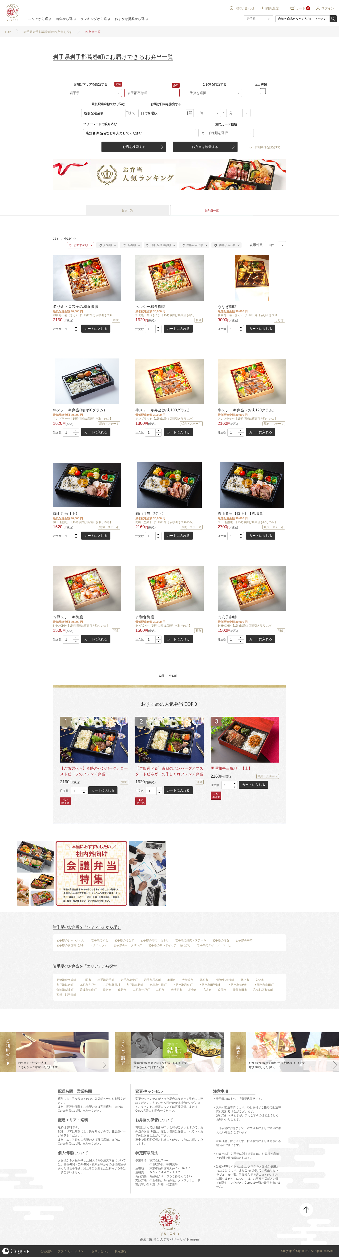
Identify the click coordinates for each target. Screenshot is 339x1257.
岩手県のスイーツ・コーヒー (215, 945)
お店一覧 (127, 210)
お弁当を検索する (205, 147)
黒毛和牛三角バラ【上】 (231, 768)
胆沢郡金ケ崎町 (66, 980)
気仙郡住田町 (158, 985)
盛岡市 (222, 989)
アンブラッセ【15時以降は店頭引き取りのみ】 (83, 418)
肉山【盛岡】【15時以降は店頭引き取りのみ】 (83, 522)
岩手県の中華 (244, 940)
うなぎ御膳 (227, 307)
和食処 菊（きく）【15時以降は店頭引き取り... (84, 315)
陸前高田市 (240, 989)
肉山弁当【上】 (66, 514)
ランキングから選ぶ (95, 19)
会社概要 (46, 1251)
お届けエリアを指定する (90, 84)
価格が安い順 (192, 245)
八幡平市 (176, 989)
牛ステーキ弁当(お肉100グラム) (162, 410)
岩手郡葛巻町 (129, 980)
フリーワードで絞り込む (100, 124)
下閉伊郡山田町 (264, 985)
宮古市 (207, 989)
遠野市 (122, 989)
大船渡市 (187, 980)
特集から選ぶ (66, 19)
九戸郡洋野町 (134, 985)
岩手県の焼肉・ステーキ (190, 940)
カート (300, 8)
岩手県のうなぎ (124, 940)
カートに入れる (95, 328)
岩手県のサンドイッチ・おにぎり (169, 945)
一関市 (87, 980)
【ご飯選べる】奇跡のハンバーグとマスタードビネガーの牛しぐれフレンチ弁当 (169, 771)
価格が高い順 (224, 245)
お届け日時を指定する (166, 104)
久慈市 (259, 980)
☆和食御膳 (144, 617)
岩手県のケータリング (128, 945)
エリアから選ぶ (39, 19)
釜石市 (204, 980)
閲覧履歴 (272, 8)
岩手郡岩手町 (105, 980)
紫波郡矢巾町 (88, 989)
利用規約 (120, 1251)
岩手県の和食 (99, 940)
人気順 (105, 245)
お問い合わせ (244, 8)
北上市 (245, 980)
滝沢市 (107, 989)
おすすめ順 (78, 245)
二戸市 (160, 989)
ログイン (327, 8)
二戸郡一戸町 (141, 989)
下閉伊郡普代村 (238, 985)
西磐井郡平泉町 (66, 994)
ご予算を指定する (214, 84)
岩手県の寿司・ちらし (155, 940)
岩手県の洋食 (220, 940)
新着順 (129, 245)
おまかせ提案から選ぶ (131, 19)
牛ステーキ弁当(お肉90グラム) (79, 410)
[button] (76, 327)
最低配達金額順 (158, 245)
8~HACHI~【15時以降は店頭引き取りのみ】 (81, 625)
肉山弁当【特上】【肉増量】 (242, 514)
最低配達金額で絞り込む (108, 104)
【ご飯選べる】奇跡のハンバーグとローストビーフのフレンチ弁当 (94, 771)
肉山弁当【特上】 (150, 514)
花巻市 (192, 989)
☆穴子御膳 (227, 617)
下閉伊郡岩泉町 (183, 985)
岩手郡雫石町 (152, 980)
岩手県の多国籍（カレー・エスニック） (81, 945)
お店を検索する (133, 147)
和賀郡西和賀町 (263, 989)
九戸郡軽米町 (64, 985)
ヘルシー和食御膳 (150, 307)
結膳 (12, 13)
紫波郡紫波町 (64, 989)
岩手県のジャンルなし (70, 940)
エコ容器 (261, 85)
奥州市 (171, 980)
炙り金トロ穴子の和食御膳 (75, 307)
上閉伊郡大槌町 (224, 980)
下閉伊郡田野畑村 (210, 985)
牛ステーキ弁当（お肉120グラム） (247, 410)
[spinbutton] (71, 329)
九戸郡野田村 (111, 985)
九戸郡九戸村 (88, 985)
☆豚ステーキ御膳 (68, 617)
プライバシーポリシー (72, 1251)
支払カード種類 (226, 124)
